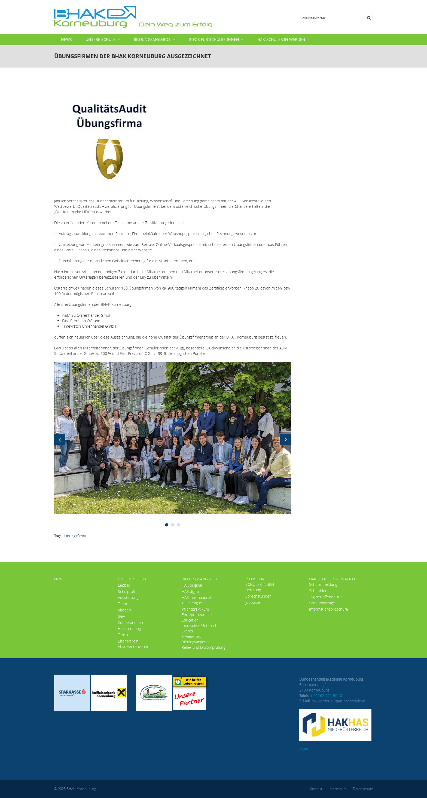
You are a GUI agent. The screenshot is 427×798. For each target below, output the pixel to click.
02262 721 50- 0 (327, 695)
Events (187, 630)
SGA (121, 616)
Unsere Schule (100, 39)
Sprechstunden (258, 596)
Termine (125, 634)
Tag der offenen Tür (325, 596)
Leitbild (124, 585)
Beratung (253, 589)
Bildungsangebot (152, 39)
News (66, 39)
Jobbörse (252, 602)
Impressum (337, 788)
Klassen (124, 610)
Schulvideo (318, 590)
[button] (172, 437)
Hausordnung (129, 628)
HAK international (196, 597)
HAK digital (191, 591)
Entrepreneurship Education (197, 617)
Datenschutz (363, 788)
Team (122, 603)
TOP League (192, 602)
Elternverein (128, 641)
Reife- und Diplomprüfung (203, 647)
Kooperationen (130, 622)
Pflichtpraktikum (195, 609)
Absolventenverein (133, 646)
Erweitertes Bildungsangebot (196, 639)
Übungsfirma (75, 535)
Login (303, 748)
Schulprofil (127, 591)
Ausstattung (128, 597)
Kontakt (316, 788)
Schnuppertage (322, 602)
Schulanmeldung (323, 584)
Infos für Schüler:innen (214, 39)
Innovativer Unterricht (200, 625)
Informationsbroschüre (328, 609)
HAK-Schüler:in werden (281, 39)
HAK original (192, 585)
